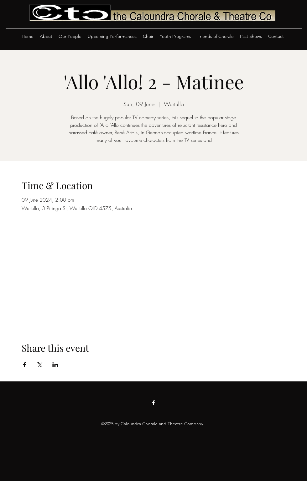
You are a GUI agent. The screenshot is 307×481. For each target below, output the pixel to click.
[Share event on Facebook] (25, 364)
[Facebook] (153, 403)
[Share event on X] (40, 364)
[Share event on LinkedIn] (55, 364)
